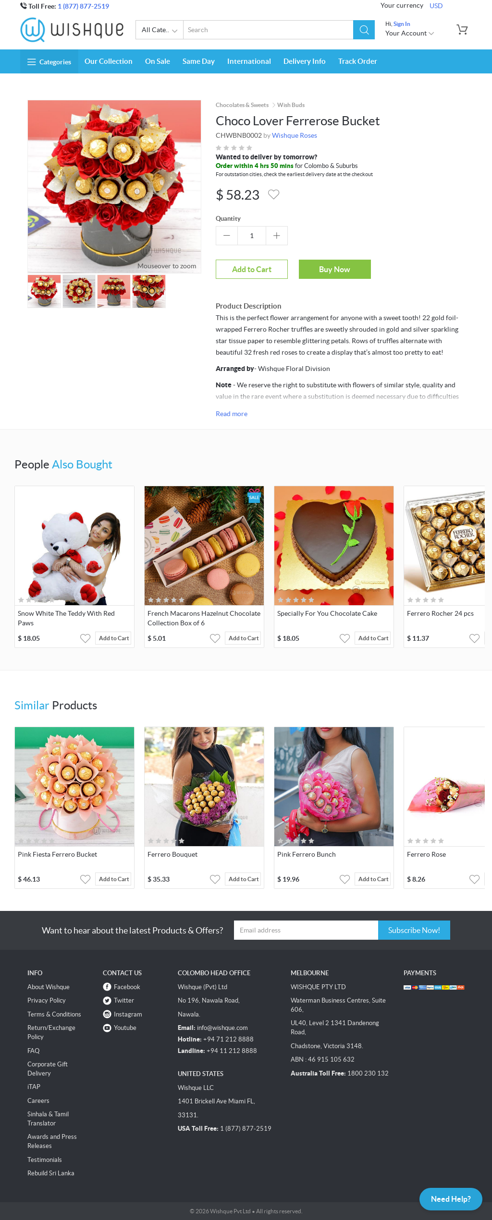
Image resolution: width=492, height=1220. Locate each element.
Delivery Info (304, 61)
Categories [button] (49, 62)
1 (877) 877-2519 (83, 6)
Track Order (357, 61)
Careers (38, 1100)
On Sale (157, 61)
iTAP (33, 1086)
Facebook (127, 987)
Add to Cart (251, 269)
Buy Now (334, 269)
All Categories (163, 31)
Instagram (128, 1014)
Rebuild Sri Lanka (50, 1173)
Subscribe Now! (414, 930)
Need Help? (451, 1199)
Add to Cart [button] (114, 638)
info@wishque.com (222, 1027)
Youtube (125, 1027)
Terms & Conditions (54, 1014)
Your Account (410, 33)
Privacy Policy (46, 1000)
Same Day (199, 61)
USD (436, 6)
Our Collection (109, 61)
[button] (364, 29)
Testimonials (44, 1159)
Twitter (124, 1000)
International (249, 61)
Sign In (402, 24)
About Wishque (48, 987)
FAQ (33, 1050)
